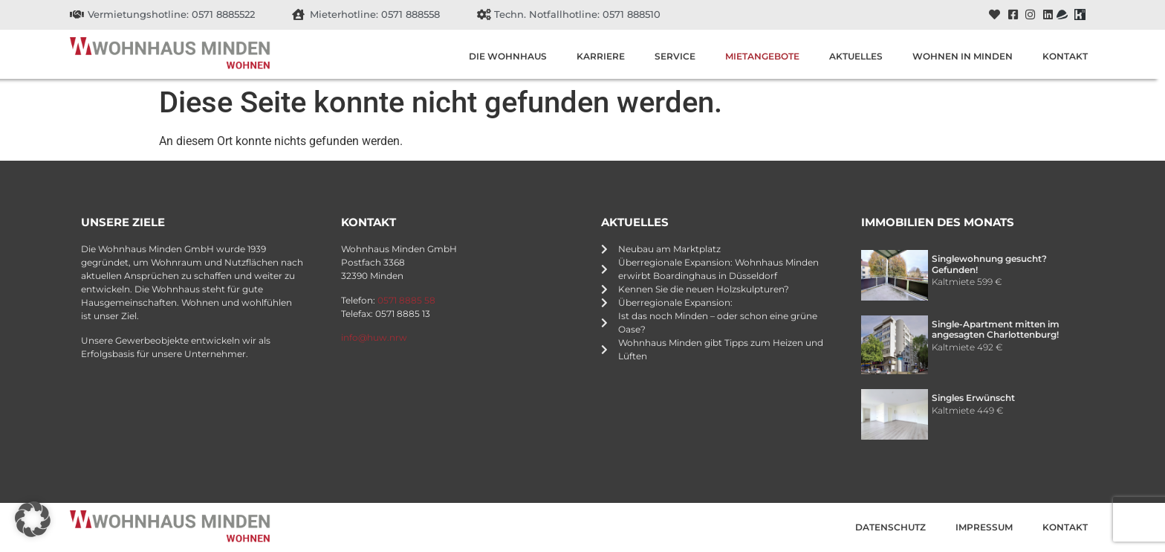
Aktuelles (856, 56)
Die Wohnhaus (508, 56)
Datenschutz (890, 527)
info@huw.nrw (374, 337)
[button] (32, 519)
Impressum (984, 527)
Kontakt (1065, 56)
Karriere (601, 56)
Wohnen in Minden (962, 56)
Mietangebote (762, 56)
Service (675, 56)
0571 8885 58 (406, 300)
